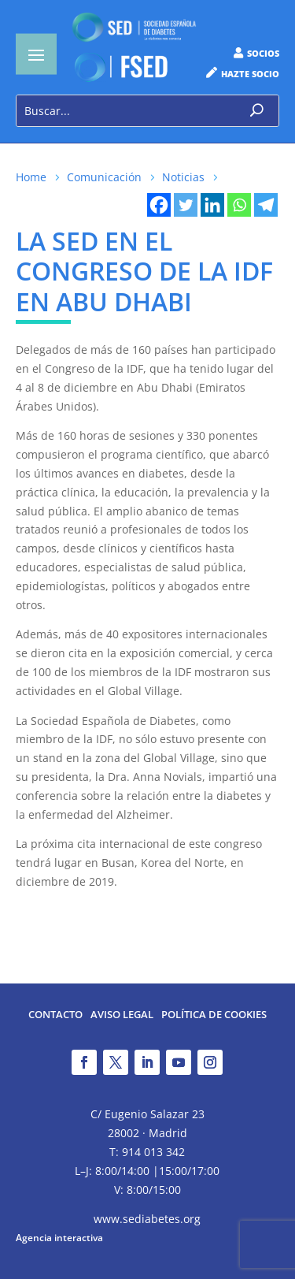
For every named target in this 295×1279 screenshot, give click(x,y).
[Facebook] (159, 205)
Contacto (55, 1015)
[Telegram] (266, 205)
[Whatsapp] (239, 205)
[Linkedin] (212, 205)
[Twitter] (185, 205)
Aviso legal (121, 1015)
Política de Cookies (214, 1015)
